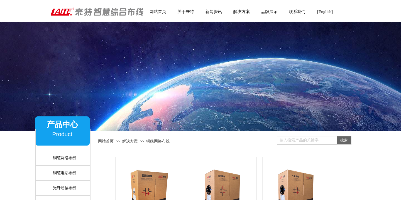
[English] (325, 11)
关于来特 (185, 11)
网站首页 (106, 141)
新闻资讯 (213, 11)
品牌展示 (269, 11)
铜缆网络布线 (158, 141)
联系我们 (297, 11)
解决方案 (130, 141)
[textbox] (307, 140)
